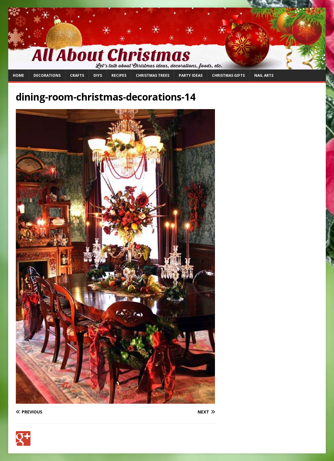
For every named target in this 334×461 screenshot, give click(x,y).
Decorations (47, 75)
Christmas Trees (152, 75)
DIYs (97, 75)
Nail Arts (263, 75)
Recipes (118, 75)
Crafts (77, 75)
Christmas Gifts (228, 75)
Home (18, 75)
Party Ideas (190, 75)
